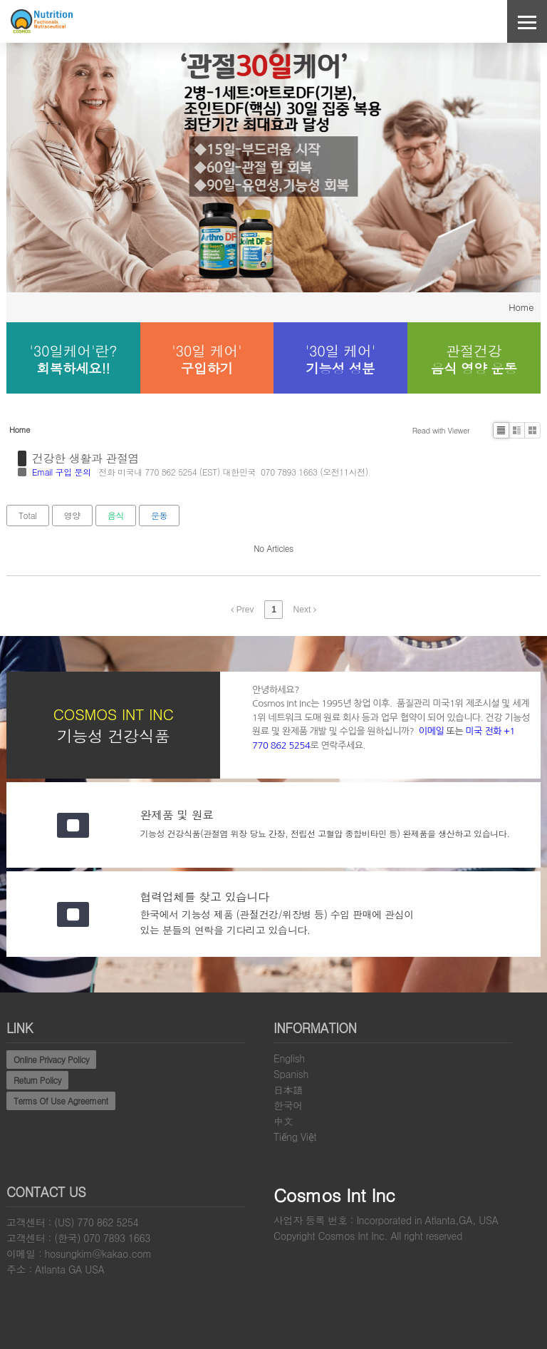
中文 (283, 1121)
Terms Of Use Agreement (61, 1100)
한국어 (288, 1105)
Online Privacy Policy (51, 1059)
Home (521, 307)
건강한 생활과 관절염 (85, 458)
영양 (72, 515)
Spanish (291, 1074)
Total (28, 515)
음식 (116, 515)
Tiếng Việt (295, 1136)
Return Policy (37, 1080)
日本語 (288, 1089)
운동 (159, 515)
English (289, 1058)
